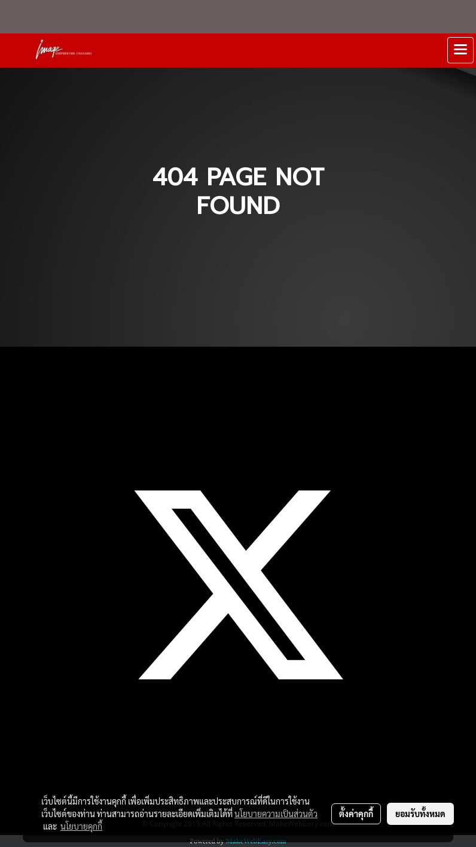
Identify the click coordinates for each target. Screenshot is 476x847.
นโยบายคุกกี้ (81, 826)
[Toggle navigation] (460, 50)
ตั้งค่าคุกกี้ (356, 813)
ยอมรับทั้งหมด (420, 813)
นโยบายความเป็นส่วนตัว (276, 813)
